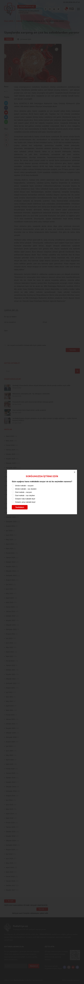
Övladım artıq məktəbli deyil (25, 502)
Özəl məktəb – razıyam (23, 492)
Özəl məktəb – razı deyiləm (25, 495)
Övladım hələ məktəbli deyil (25, 499)
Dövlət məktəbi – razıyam (24, 486)
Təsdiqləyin (19, 507)
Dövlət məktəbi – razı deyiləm (25, 489)
